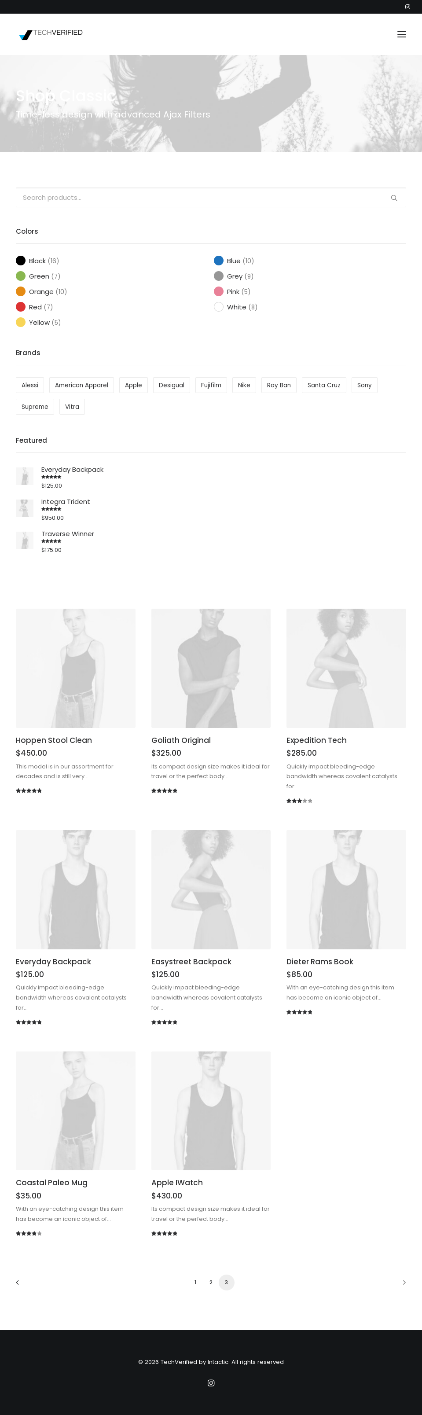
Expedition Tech (316, 740)
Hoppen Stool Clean (54, 740)
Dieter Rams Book (319, 961)
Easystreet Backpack (191, 961)
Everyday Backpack (53, 961)
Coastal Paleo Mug (52, 1182)
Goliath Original (181, 740)
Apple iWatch (177, 1182)
